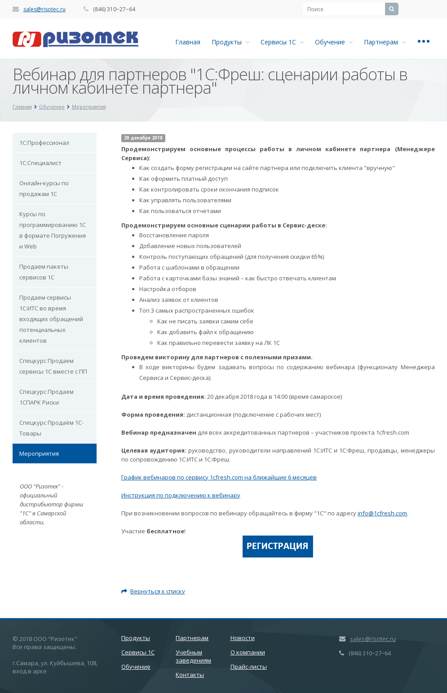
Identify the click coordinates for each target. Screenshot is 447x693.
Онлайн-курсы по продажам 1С (44, 188)
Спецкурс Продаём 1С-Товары (51, 427)
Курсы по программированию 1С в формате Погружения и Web (52, 230)
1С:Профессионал (44, 143)
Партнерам (385, 42)
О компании (247, 652)
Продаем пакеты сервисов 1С (43, 271)
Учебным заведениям (193, 656)
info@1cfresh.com (382, 513)
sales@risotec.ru (44, 9)
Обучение (334, 42)
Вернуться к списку (153, 591)
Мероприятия (39, 453)
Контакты (190, 675)
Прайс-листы (248, 666)
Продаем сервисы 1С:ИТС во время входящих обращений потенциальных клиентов (51, 318)
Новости (242, 638)
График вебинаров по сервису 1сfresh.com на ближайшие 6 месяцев (219, 477)
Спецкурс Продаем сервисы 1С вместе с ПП (53, 366)
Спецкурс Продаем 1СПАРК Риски (46, 397)
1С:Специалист (40, 163)
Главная (187, 42)
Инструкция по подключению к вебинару (180, 495)
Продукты (230, 42)
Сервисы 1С (282, 42)
